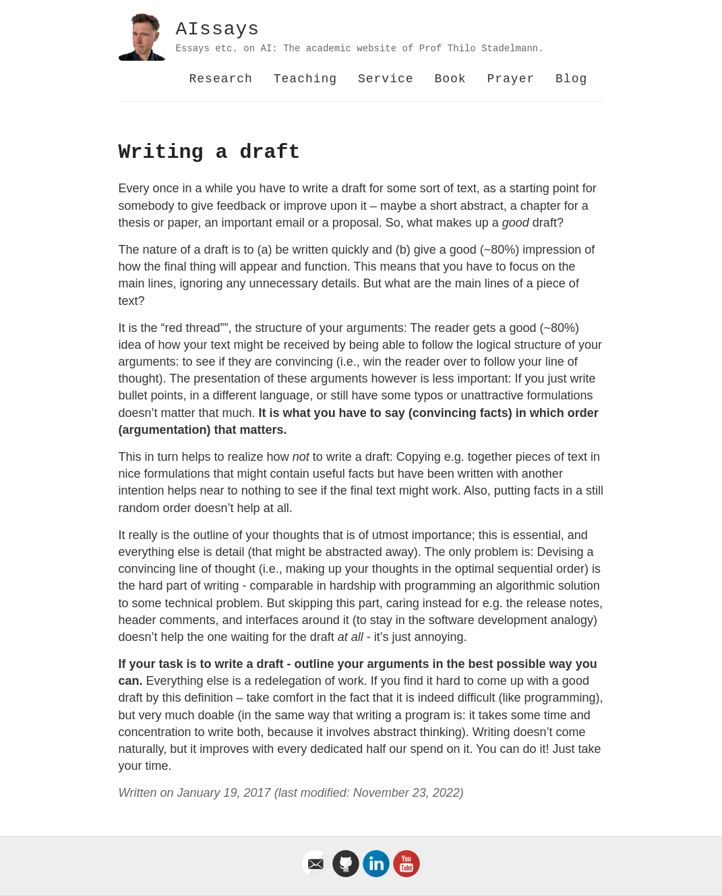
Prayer (511, 79)
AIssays (218, 29)
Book (450, 79)
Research (221, 79)
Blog (571, 79)
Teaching (305, 79)
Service (386, 79)
